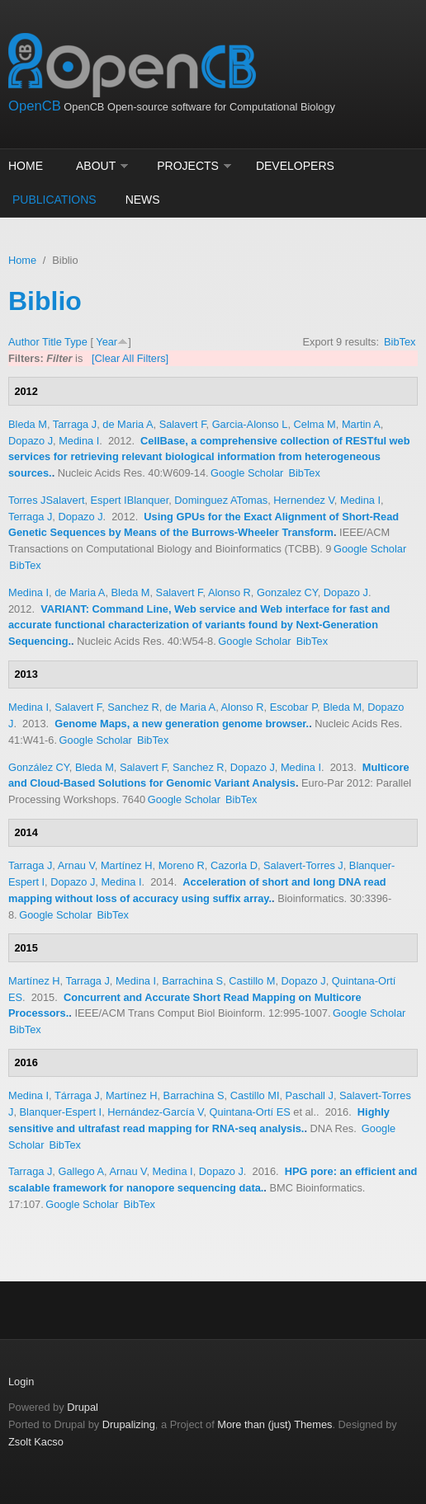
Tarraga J (75, 424)
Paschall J (310, 1095)
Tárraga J (77, 1095)
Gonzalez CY (287, 592)
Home (25, 165)
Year (106, 342)
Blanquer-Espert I (61, 1112)
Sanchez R (133, 707)
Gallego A (81, 1171)
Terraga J (30, 516)
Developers (295, 165)
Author (24, 342)
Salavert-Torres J (303, 865)
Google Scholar (247, 473)
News (142, 199)
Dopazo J (30, 441)
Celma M (315, 424)
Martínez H (127, 865)
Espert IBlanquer (130, 500)
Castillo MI (255, 1095)
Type (76, 342)
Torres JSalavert (46, 500)
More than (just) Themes (274, 1424)
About (96, 165)
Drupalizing (128, 1424)
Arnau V (76, 865)
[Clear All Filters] (130, 358)
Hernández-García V (155, 1112)
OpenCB (34, 106)
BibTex (399, 342)
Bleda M (27, 424)
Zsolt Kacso (36, 1442)
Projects (188, 165)
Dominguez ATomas (220, 500)
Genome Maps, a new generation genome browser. (181, 723)
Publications (54, 199)
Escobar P (293, 707)
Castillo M (252, 981)
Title (52, 342)
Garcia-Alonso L (250, 424)
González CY (38, 767)
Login (21, 1381)
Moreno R (182, 865)
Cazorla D (234, 865)
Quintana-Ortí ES (250, 1112)
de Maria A (127, 424)
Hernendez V (303, 500)
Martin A (361, 424)
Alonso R (229, 592)
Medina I (79, 441)
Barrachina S (192, 981)
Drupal (82, 1407)
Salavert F (182, 424)
